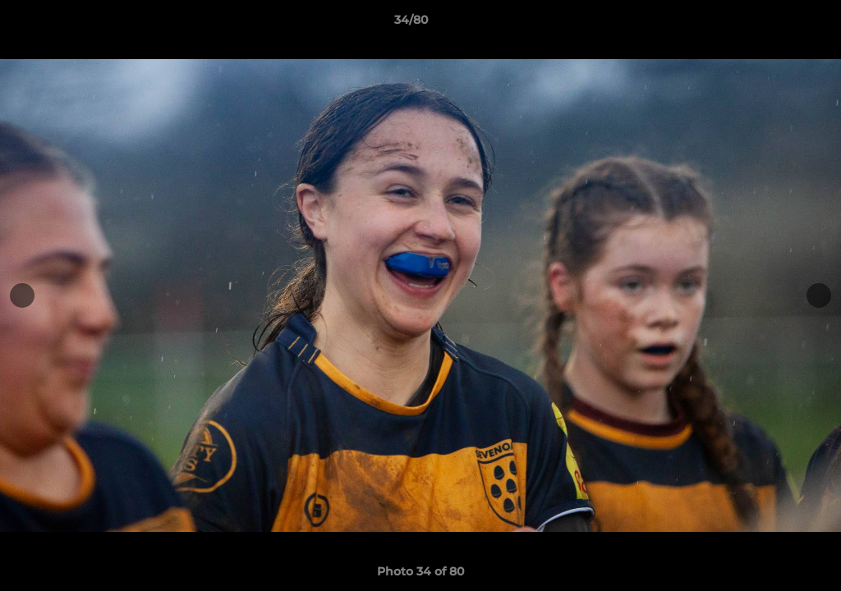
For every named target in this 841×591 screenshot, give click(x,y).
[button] (772, 23)
